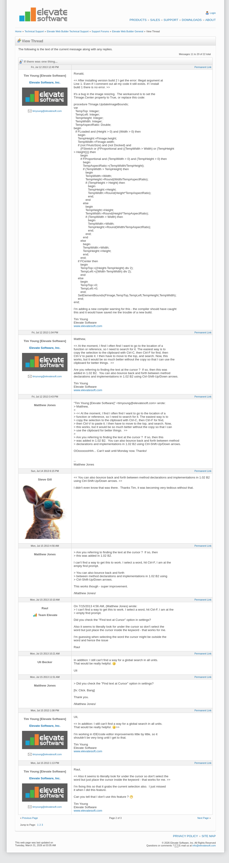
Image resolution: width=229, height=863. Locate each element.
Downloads (192, 20)
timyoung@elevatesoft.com (47, 111)
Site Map (209, 836)
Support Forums (100, 31)
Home (18, 31)
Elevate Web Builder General (127, 31)
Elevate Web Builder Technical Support (68, 31)
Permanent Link (203, 67)
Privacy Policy (185, 836)
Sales (155, 20)
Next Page (203, 818)
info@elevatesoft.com (204, 845)
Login (213, 13)
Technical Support (34, 31)
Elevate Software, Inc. (44, 82)
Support (171, 20)
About (210, 20)
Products (138, 20)
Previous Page (30, 818)
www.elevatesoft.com (88, 326)
